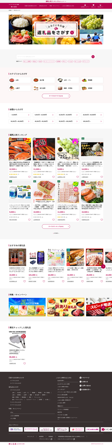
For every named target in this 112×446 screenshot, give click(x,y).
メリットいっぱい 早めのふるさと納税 (67, 392)
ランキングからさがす (15, 402)
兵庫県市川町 (12, 363)
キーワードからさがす (15, 383)
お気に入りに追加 (24, 281)
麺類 (31, 394)
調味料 (43, 394)
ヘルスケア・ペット (31, 399)
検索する (93, 56)
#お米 (40, 61)
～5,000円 (14, 115)
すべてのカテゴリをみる (56, 96)
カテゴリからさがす (15, 390)
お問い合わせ (85, 385)
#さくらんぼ (78, 61)
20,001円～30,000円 (89, 115)
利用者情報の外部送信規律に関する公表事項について (71, 436)
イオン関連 (13, 418)
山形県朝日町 (36, 219)
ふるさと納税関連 (14, 415)
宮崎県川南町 (89, 281)
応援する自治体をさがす (31, 5)
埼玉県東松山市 (13, 281)
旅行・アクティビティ (17, 399)
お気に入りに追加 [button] (29, 177)
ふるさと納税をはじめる (68, 5)
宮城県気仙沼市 (13, 177)
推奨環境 (41, 436)
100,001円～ (87, 121)
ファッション (37, 397)
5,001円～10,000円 (41, 115)
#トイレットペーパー (49, 61)
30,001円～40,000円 (17, 121)
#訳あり (35, 61)
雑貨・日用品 (15, 397)
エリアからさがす (14, 380)
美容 (30, 397)
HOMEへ (56, 233)
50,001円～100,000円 (65, 121)
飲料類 (19, 394)
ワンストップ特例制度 (63, 409)
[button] (103, 266)
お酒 (13, 394)
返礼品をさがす (43, 5)
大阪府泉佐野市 (61, 219)
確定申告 (60, 412)
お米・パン (26, 392)
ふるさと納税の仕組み (63, 386)
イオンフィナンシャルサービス (65, 439)
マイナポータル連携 (62, 414)
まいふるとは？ (61, 389)
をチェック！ (55, 1)
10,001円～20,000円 (65, 115)
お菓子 (25, 394)
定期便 (40, 399)
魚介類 (19, 392)
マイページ (84, 377)
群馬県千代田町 (32, 281)
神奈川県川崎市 (13, 219)
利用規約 (51, 436)
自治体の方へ (85, 389)
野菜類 (39, 392)
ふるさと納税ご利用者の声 (64, 400)
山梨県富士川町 (61, 177)
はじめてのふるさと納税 (64, 384)
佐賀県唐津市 (51, 281)
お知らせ (84, 381)
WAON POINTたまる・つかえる (65, 397)
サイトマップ (30, 436)
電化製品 (24, 397)
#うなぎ (70, 61)
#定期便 (58, 61)
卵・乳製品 (47, 392)
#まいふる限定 (27, 61)
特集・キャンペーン (54, 5)
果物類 (33, 392)
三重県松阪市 (85, 177)
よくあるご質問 (61, 402)
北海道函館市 (70, 281)
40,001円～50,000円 (41, 121)
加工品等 (37, 394)
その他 (46, 399)
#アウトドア (86, 61)
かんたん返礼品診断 (62, 394)
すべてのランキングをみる (56, 226)
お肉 (13, 392)
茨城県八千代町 (37, 177)
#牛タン (64, 61)
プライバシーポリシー (44, 439)
